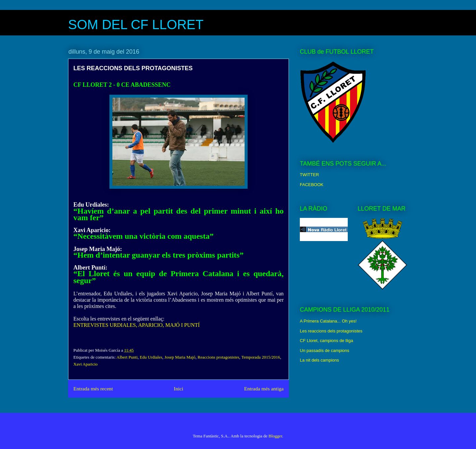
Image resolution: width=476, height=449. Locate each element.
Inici (178, 388)
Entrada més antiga (264, 388)
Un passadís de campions (324, 350)
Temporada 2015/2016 (260, 357)
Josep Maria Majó (179, 357)
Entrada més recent (93, 388)
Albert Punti (127, 357)
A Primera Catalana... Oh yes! (328, 321)
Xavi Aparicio (85, 364)
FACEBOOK (312, 184)
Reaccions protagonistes (218, 357)
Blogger (275, 435)
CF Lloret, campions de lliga (326, 340)
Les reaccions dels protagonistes (331, 330)
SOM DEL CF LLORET (136, 24)
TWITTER (309, 174)
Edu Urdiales (151, 357)
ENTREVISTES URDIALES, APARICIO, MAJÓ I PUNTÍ (136, 325)
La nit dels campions (319, 360)
